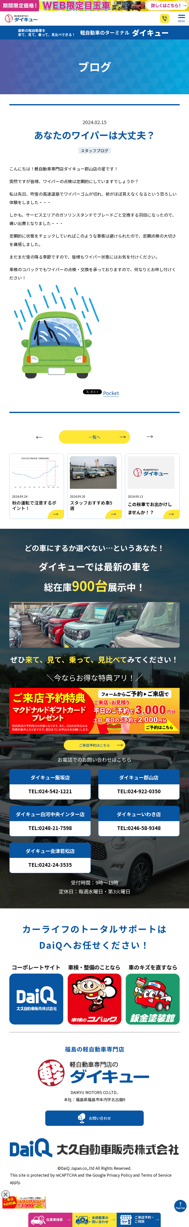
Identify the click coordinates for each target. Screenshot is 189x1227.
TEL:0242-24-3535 (50, 877)
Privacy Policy (119, 1189)
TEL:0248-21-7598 (50, 840)
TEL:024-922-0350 (139, 804)
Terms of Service (156, 1189)
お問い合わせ (100, 1136)
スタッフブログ (94, 157)
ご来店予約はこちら (94, 757)
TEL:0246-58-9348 (139, 840)
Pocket (111, 399)
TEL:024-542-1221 (50, 804)
